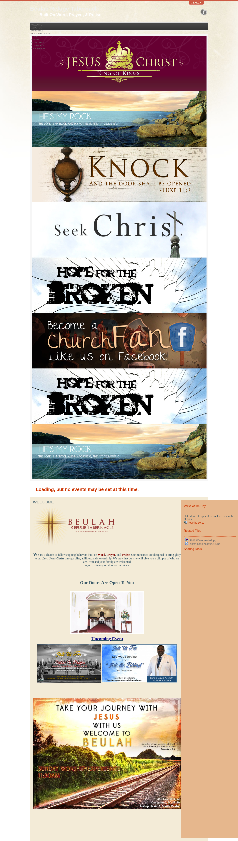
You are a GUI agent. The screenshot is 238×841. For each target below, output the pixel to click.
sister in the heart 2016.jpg (205, 543)
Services (36, 36)
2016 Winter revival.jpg (203, 540)
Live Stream (38, 48)
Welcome (36, 25)
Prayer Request (40, 34)
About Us (36, 28)
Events (35, 39)
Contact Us (38, 45)
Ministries (37, 31)
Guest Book (38, 42)
